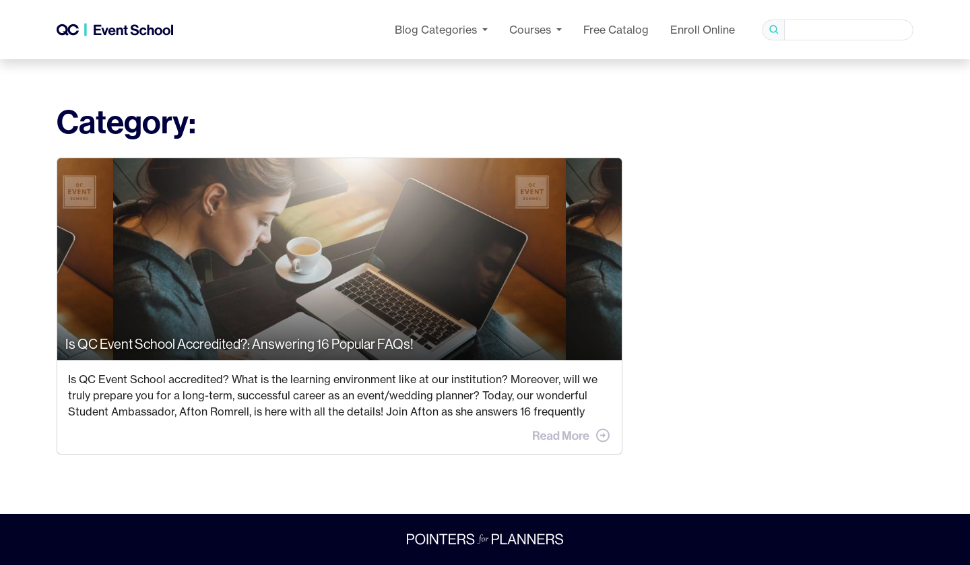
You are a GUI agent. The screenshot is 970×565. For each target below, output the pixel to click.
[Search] (848, 30)
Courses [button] (531, 29)
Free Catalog (616, 29)
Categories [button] (437, 29)
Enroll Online (702, 29)
